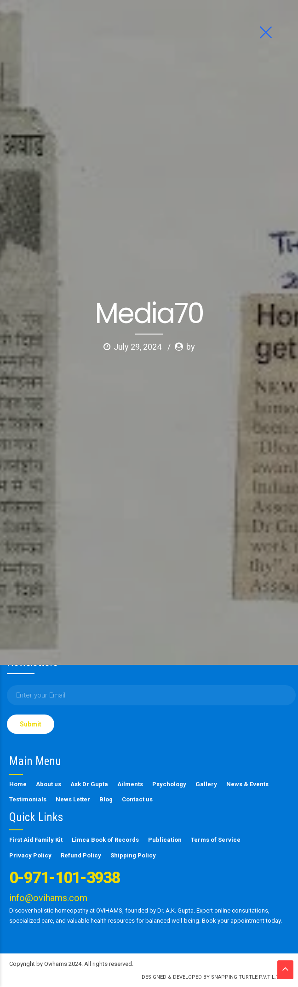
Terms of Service (216, 839)
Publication (165, 839)
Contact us (137, 799)
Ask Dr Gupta (89, 784)
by (190, 177)
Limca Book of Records (105, 839)
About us (48, 784)
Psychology (169, 784)
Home (18, 784)
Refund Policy (81, 855)
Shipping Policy (133, 855)
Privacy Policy (30, 855)
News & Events (247, 784)
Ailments (130, 784)
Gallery (206, 784)
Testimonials (27, 799)
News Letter (73, 799)
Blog (106, 799)
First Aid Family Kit (36, 839)
